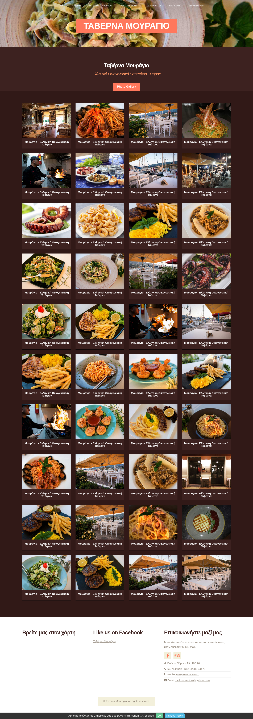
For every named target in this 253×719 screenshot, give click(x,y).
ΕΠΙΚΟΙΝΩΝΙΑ (196, 5)
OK (159, 715)
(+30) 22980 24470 (193, 668)
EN (62, 5)
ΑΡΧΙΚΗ (76, 5)
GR (50, 5)
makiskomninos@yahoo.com (192, 680)
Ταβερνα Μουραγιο (126, 26)
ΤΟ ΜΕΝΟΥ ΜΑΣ (130, 5)
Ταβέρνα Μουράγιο (104, 641)
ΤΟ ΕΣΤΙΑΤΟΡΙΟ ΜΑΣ (101, 5)
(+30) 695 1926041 (197, 675)
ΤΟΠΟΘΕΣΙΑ (154, 5)
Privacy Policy (174, 715)
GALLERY (175, 5)
